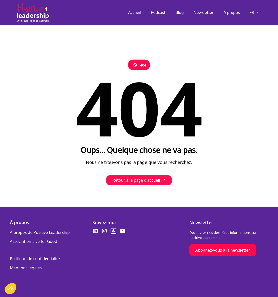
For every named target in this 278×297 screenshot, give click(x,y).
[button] (255, 12)
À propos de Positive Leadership (40, 232)
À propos (232, 12)
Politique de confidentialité (35, 258)
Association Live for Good (33, 241)
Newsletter (204, 12)
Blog (179, 12)
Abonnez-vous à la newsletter (222, 250)
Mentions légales (26, 268)
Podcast (158, 12)
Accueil (134, 12)
